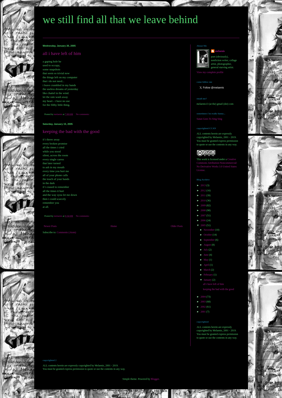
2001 (203, 311)
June (206, 254)
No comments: (83, 114)
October (208, 234)
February (208, 274)
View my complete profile (210, 72)
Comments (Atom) (66, 232)
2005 (203, 225)
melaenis (220, 51)
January (208, 279)
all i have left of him (62, 53)
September (209, 239)
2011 (203, 195)
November (209, 229)
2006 (203, 220)
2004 (203, 296)
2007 (203, 215)
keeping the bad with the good (71, 131)
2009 (203, 205)
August (208, 244)
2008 (203, 210)
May (206, 259)
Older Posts (177, 226)
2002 (203, 306)
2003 (203, 301)
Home (114, 226)
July (206, 249)
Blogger (155, 378)
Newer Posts (50, 226)
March (207, 269)
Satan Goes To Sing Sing (209, 118)
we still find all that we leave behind (120, 19)
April (207, 264)
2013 (203, 185)
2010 (203, 200)
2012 (203, 190)
